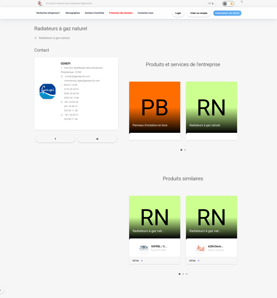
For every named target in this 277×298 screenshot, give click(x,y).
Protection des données (121, 13)
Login (178, 13)
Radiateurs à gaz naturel (54, 38)
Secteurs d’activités (94, 13)
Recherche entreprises (48, 13)
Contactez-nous (145, 13)
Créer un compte (198, 13)
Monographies (73, 13)
